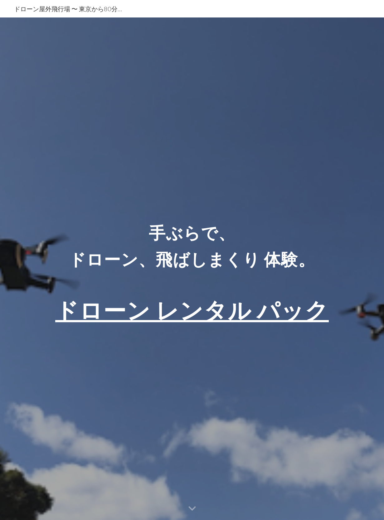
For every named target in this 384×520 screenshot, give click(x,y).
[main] (192, 268)
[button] (192, 508)
